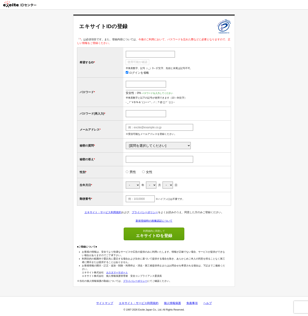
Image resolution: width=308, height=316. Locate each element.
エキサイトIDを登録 (154, 233)
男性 (133, 172)
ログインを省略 (137, 72)
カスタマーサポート (117, 272)
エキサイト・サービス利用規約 (102, 212)
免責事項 (192, 303)
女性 (149, 172)
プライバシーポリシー (145, 212)
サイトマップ (104, 303)
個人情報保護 (172, 303)
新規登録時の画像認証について (154, 220)
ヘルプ (207, 303)
